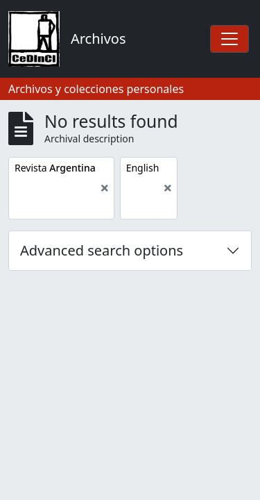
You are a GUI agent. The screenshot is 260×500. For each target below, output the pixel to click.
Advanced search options (101, 250)
